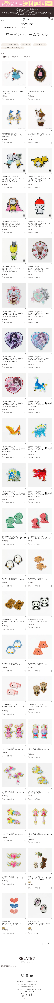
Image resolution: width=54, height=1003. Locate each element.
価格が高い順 (27, 56)
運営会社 (31, 991)
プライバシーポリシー (19, 989)
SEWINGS (8, 28)
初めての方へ (32, 984)
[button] (52, 944)
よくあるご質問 (22, 984)
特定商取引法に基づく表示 (34, 989)
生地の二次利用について (27, 986)
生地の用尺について (32, 981)
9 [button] (48, 944)
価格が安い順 (15, 56)
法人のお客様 (23, 991)
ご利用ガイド (20, 981)
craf (3, 28)
